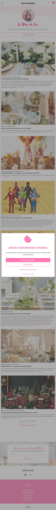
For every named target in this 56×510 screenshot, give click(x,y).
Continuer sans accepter (28, 273)
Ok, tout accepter (28, 260)
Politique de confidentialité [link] (28, 269)
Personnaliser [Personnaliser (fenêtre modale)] (28, 265)
